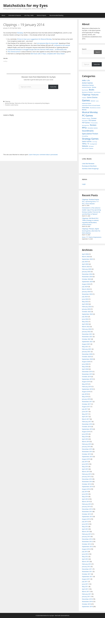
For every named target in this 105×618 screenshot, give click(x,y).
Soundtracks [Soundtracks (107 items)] (88, 130)
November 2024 (87, 276)
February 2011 (86, 594)
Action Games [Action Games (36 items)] (87, 83)
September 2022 (87, 314)
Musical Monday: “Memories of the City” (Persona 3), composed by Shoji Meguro (27, 103)
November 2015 (87, 451)
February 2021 (86, 349)
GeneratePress (65, 615)
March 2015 (86, 471)
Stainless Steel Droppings (90, 168)
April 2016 (85, 439)
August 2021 (86, 344)
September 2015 (87, 456)
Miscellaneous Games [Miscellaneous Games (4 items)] (95, 107)
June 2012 (85, 554)
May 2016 (85, 436)
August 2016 (86, 431)
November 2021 (87, 336)
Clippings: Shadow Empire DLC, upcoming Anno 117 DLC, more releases (90, 201)
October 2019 (86, 376)
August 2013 (86, 519)
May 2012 (85, 556)
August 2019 (86, 381)
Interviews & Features (14, 15)
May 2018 (85, 396)
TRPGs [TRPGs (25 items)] (84, 144)
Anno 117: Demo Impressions (91, 237)
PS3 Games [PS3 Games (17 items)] (92, 120)
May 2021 (85, 346)
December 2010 (87, 599)
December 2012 (87, 539)
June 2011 (85, 584)
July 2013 (85, 521)
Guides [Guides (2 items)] (97, 101)
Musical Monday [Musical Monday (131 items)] (90, 112)
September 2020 (87, 359)
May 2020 (85, 366)
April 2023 (85, 304)
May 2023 (85, 301)
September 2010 (87, 606)
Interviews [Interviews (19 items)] (85, 108)
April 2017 (85, 416)
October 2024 (86, 279)
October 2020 (86, 356)
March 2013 (86, 531)
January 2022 (86, 331)
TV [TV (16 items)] (88, 144)
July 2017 (85, 409)
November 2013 (87, 511)
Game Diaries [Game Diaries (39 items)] (92, 97)
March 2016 (86, 441)
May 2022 (85, 321)
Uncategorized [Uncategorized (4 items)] (93, 144)
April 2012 (85, 559)
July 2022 (85, 316)
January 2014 (86, 506)
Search (84, 49)
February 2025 (86, 269)
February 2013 (86, 534)
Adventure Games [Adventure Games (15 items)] (88, 85)
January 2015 (86, 476)
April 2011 (85, 589)
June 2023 (85, 299)
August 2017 (86, 406)
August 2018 (86, 391)
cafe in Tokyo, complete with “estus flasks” (51, 54)
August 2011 (86, 579)
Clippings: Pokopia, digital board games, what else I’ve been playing (91, 231)
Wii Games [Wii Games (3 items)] (91, 146)
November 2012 (87, 541)
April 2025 (85, 264)
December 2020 (87, 354)
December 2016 (87, 424)
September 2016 (87, 429)
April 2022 (85, 324)
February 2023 (86, 306)
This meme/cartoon (13, 52)
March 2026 (86, 256)
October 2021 (86, 339)
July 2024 (85, 286)
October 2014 (86, 484)
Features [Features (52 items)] (94, 94)
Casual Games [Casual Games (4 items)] (97, 92)
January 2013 (86, 536)
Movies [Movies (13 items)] (84, 110)
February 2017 (86, 421)
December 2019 (87, 371)
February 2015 (86, 474)
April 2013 (85, 529)
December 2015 (87, 449)
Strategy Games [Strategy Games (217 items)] (90, 138)
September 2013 (87, 516)
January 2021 (86, 351)
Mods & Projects (41, 15)
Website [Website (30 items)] (85, 146)
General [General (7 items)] (93, 101)
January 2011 (86, 596)
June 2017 (85, 411)
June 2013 (85, 524)
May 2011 (85, 586)
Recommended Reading (56, 15)
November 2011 (87, 571)
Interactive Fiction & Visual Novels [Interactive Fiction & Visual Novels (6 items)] (91, 105)
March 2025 (86, 266)
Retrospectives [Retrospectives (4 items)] (85, 125)
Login (84, 184)
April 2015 (85, 469)
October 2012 (86, 544)
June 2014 (85, 494)
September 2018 (87, 389)
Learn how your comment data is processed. (43, 154)
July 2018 (85, 394)
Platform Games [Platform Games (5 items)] (86, 118)
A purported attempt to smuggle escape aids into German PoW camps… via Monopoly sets (37, 49)
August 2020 (86, 361)
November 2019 (87, 374)
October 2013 (86, 514)
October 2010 (86, 604)
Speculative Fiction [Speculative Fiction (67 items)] (90, 133)
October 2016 (86, 426)
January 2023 (86, 309)
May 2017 (85, 414)
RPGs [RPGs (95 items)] (84, 127)
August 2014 (86, 489)
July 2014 (85, 491)
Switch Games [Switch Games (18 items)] (87, 141)
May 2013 (85, 526)
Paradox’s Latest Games (11, 105)
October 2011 (86, 574)
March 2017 (86, 419)
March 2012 (86, 561)
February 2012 (86, 564)
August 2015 (86, 459)
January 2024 (86, 291)
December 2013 (87, 509)
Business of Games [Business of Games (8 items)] (87, 92)
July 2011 (85, 581)
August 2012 (86, 549)
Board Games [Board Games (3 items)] (85, 90)
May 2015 (85, 466)
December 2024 (87, 274)
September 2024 (87, 281)
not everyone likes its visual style (47, 43)
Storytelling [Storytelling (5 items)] (85, 136)
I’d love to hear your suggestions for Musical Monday (34, 39)
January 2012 (86, 566)
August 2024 (86, 284)
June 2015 (85, 464)
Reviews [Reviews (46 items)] (93, 125)
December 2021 (87, 334)
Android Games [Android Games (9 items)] (86, 87)
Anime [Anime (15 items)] (94, 87)
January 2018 (86, 399)
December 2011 (87, 569)
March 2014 (86, 501)
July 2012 (85, 551)
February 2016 (86, 444)
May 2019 (85, 384)
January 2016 (86, 446)
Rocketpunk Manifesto (89, 166)
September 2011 (87, 576)
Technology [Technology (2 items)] (94, 141)
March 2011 (86, 591)
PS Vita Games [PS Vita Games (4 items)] (94, 123)
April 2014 (85, 499)
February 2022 (86, 329)
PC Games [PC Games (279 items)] (87, 115)
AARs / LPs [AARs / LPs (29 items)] (86, 80)
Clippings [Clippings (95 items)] (86, 94)
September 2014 (87, 486)
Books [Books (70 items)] (91, 89)
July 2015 (85, 461)
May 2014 (85, 496)
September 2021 (87, 341)
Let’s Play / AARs (28, 15)
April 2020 (85, 369)
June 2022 (85, 319)
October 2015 (86, 454)
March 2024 (86, 289)
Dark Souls (34, 54)
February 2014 (86, 504)
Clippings (7, 101)
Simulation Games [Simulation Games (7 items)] (93, 128)
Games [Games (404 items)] (86, 100)
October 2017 (86, 404)
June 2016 (85, 434)
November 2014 (87, 481)
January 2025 (86, 271)
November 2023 (87, 294)
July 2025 (85, 261)
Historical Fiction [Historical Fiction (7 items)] (86, 103)
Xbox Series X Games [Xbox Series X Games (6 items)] (87, 148)
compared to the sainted (62, 45)
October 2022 (86, 311)
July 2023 (85, 296)
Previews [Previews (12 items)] (94, 118)
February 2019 (86, 386)
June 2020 (85, 364)
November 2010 (87, 601)
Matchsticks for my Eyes (25, 5)
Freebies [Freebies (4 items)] (84, 97)
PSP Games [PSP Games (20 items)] (86, 123)
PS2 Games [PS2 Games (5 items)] (85, 120)
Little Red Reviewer (88, 163)
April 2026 (85, 254)
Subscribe (53, 87)
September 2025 (87, 259)
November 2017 (87, 401)
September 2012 (87, 546)
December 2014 (87, 479)
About (3, 15)
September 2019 (87, 379)
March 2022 (86, 326)
